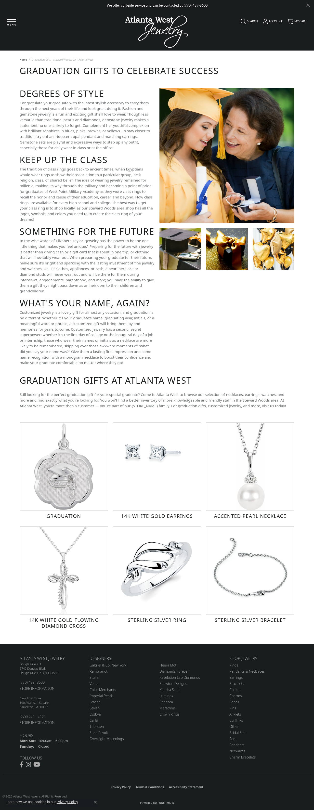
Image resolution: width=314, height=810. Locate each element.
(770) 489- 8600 (32, 682)
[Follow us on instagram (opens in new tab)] (28, 765)
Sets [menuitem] (232, 738)
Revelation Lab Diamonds (179, 677)
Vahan (95, 683)
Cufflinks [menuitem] (236, 720)
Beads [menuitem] (234, 702)
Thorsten (97, 726)
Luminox (166, 695)
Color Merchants (103, 689)
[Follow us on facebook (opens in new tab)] (21, 765)
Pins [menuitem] (232, 708)
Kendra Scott (169, 689)
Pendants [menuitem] (237, 745)
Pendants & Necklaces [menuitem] (247, 671)
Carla (94, 720)
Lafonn (95, 702)
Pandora (166, 702)
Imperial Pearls (102, 695)
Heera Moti (168, 665)
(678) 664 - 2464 (33, 716)
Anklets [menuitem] (235, 714)
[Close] (308, 5)
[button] (248, 22)
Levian (95, 708)
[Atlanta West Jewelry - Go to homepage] (156, 30)
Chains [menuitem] (234, 689)
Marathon (167, 708)
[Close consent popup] (95, 802)
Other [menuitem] (234, 726)
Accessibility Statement (186, 787)
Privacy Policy (121, 787)
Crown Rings (169, 714)
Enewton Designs (173, 683)
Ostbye (95, 714)
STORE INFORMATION (37, 688)
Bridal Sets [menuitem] (237, 732)
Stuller (95, 677)
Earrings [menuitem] (236, 677)
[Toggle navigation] (11, 22)
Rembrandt (98, 671)
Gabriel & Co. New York (108, 665)
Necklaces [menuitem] (237, 751)
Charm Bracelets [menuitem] (242, 757)
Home (23, 59)
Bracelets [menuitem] (236, 683)
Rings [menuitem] (233, 665)
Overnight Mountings (107, 738)
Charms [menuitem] (235, 695)
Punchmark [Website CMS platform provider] (166, 803)
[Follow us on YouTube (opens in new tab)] (36, 765)
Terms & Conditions (150, 787)
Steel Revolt (99, 732)
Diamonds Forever (174, 671)
